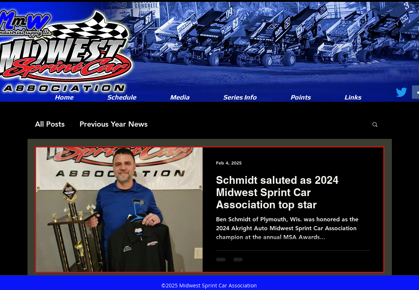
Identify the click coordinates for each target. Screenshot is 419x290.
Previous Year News (114, 124)
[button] (179, 97)
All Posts (50, 124)
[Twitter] (401, 92)
